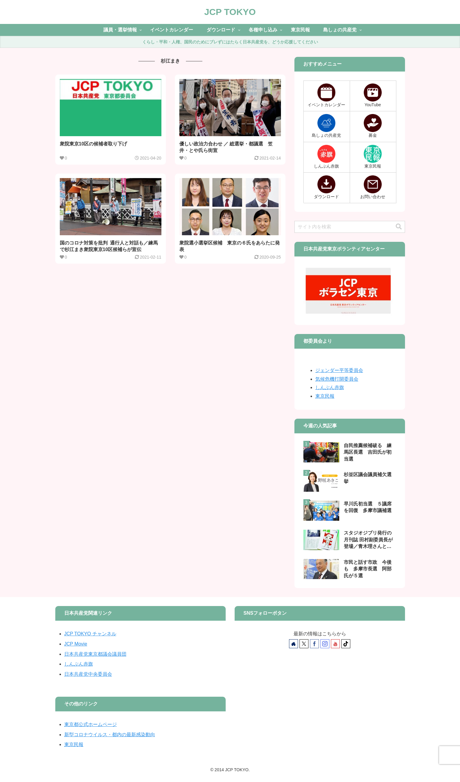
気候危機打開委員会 (336, 379)
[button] (398, 226)
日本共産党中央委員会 (88, 674)
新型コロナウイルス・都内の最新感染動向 (109, 734)
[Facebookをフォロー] (314, 643)
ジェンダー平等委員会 (339, 370)
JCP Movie (75, 643)
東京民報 (324, 396)
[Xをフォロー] (303, 643)
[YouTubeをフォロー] (335, 643)
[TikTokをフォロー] (345, 643)
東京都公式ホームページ (90, 724)
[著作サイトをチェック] (293, 643)
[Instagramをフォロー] (324, 643)
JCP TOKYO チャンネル (90, 633)
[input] (349, 227)
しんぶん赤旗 (329, 387)
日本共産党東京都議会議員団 (95, 654)
